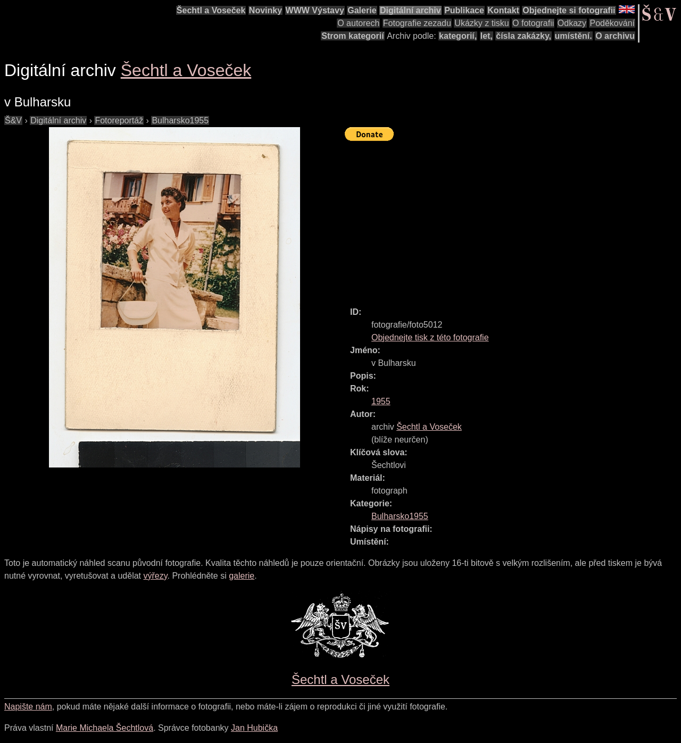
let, (486, 35)
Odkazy (572, 23)
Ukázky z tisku (481, 23)
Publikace (464, 10)
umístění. (573, 35)
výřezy (155, 575)
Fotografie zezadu (417, 23)
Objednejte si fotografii (568, 10)
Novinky (265, 10)
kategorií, (458, 35)
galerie (241, 575)
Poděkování (612, 23)
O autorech (358, 23)
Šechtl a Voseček (211, 10)
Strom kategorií (352, 35)
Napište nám (28, 706)
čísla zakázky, (523, 35)
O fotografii (533, 23)
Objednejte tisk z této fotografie (430, 337)
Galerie (361, 10)
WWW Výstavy (315, 10)
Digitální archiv (410, 10)
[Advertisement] (513, 219)
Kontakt (503, 10)
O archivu (615, 35)
